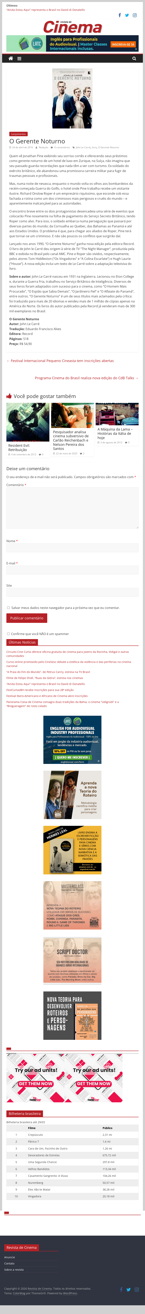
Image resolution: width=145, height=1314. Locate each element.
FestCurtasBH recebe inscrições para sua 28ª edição (40, 690)
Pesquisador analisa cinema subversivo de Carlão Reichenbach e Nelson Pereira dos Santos (71, 440)
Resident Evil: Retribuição (19, 447)
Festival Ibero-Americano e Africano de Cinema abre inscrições (47, 696)
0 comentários (60, 147)
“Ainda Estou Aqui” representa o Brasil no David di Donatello (45, 10)
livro (94, 147)
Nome (12, 541)
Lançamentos (18, 134)
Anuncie (9, 1257)
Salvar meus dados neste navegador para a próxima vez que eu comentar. (65, 608)
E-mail (12, 563)
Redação (44, 147)
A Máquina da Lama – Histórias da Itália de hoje (115, 433)
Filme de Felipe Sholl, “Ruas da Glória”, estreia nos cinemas (44, 678)
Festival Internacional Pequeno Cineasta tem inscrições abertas (60, 360)
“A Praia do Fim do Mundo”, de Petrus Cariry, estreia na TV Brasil (48, 672)
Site (9, 585)
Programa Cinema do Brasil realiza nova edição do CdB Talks (87, 378)
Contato (9, 1263)
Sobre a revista (14, 1269)
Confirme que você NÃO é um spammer (38, 634)
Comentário (16, 485)
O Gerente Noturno (108, 147)
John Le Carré (83, 147)
